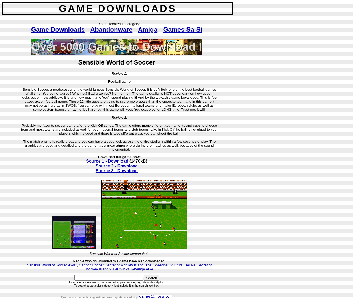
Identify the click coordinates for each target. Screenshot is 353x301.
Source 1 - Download (107, 161)
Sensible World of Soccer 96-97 (52, 265)
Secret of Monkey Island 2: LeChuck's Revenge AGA (149, 267)
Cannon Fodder (91, 265)
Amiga (147, 29)
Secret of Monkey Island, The (128, 265)
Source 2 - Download (117, 166)
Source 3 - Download (117, 170)
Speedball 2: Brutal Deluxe (174, 265)
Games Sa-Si (182, 29)
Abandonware (111, 29)
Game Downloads (58, 29)
